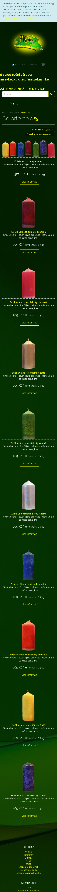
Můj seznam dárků (28, 870)
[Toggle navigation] (5, 103)
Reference (28, 855)
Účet (28, 864)
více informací (29, 181)
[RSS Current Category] (36, 119)
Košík (28, 861)
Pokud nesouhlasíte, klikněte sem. (19, 18)
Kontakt (28, 852)
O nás (28, 887)
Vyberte (42, 130)
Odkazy (28, 858)
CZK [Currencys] (22, 65)
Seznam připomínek (28, 867)
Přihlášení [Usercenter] (33, 65)
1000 (39, 134)
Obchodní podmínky (28, 890)
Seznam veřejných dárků (29, 873)
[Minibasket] (43, 65)
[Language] (14, 65)
